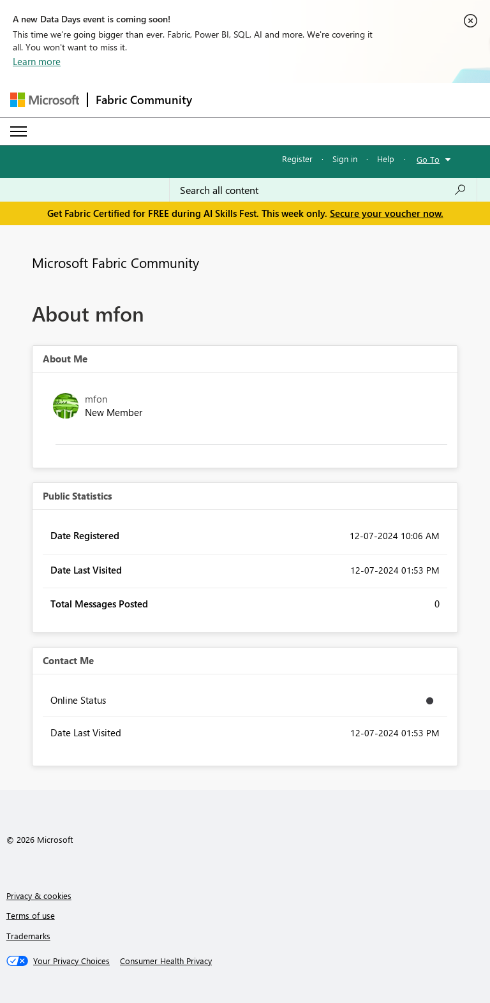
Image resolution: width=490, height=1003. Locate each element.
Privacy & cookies (38, 895)
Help (385, 158)
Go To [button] (428, 159)
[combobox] (323, 190)
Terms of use (30, 915)
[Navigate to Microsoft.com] (44, 100)
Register (297, 158)
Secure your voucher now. (386, 213)
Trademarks (28, 935)
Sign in (344, 158)
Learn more (37, 61)
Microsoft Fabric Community (115, 262)
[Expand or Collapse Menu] (18, 131)
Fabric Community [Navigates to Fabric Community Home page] (144, 99)
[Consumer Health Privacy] (166, 960)
